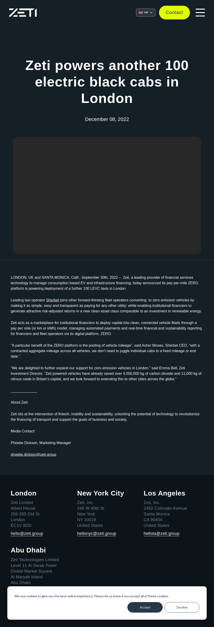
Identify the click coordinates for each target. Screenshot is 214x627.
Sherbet (52, 300)
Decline (182, 607)
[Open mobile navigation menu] (200, 13)
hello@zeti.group (27, 533)
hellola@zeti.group (162, 533)
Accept (145, 607)
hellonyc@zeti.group (96, 533)
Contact (174, 12)
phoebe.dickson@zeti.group (33, 454)
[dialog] (107, 603)
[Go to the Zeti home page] (23, 12)
